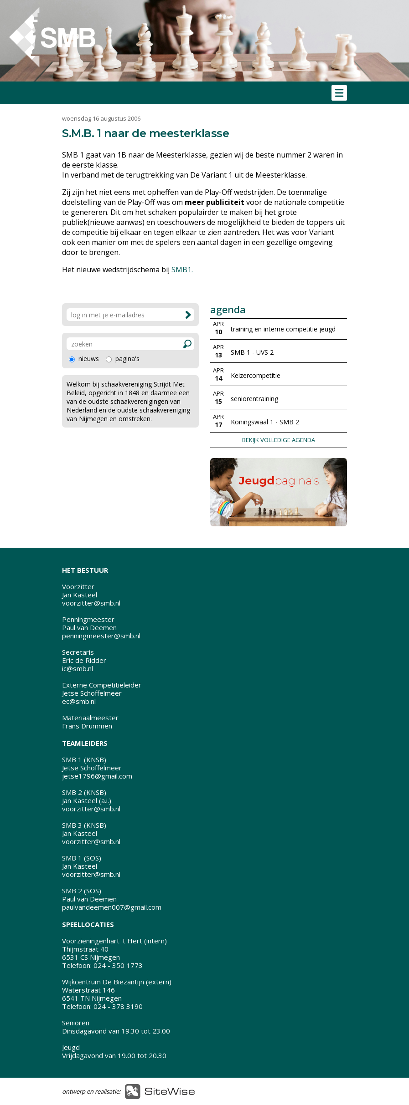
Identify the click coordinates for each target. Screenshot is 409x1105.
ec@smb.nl (79, 701)
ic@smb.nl (77, 668)
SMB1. (182, 270)
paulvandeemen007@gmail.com (111, 906)
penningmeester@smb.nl (101, 635)
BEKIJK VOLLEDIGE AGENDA (278, 440)
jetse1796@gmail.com (97, 775)
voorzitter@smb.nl (91, 602)
